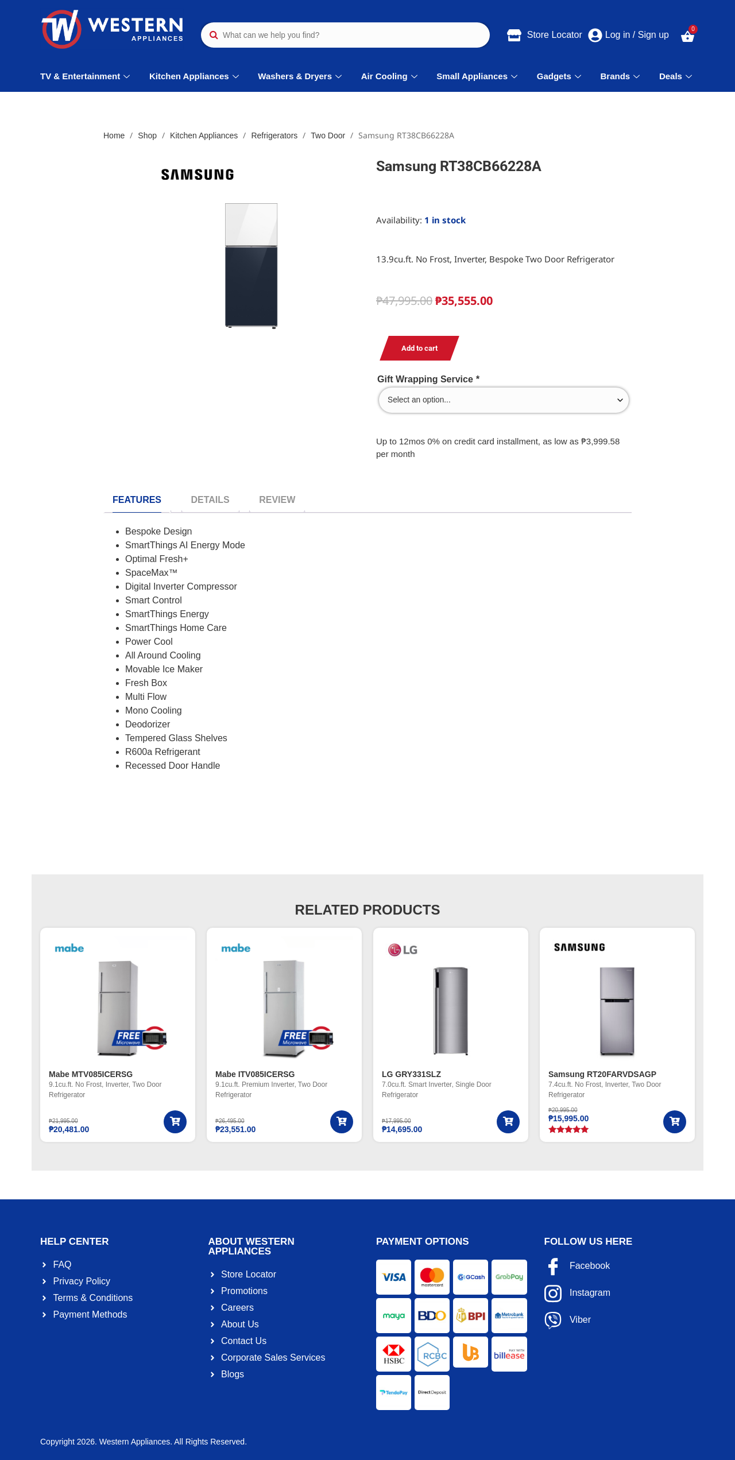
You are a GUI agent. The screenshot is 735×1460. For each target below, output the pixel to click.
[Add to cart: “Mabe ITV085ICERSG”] (341, 1121)
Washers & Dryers (301, 76)
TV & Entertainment (86, 76)
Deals (677, 76)
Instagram (577, 1293)
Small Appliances (478, 76)
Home (114, 135)
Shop (147, 135)
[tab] (137, 500)
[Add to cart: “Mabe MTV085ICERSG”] (175, 1121)
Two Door (328, 135)
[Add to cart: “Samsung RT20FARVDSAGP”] (674, 1121)
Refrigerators (274, 135)
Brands (622, 76)
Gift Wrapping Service (428, 379)
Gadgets (560, 76)
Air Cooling (390, 76)
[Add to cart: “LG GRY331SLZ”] (508, 1121)
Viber (567, 1320)
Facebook (577, 1266)
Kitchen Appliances (195, 76)
